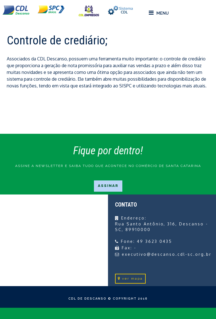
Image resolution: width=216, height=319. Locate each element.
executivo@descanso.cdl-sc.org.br (167, 254)
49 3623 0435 (154, 241)
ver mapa (130, 278)
